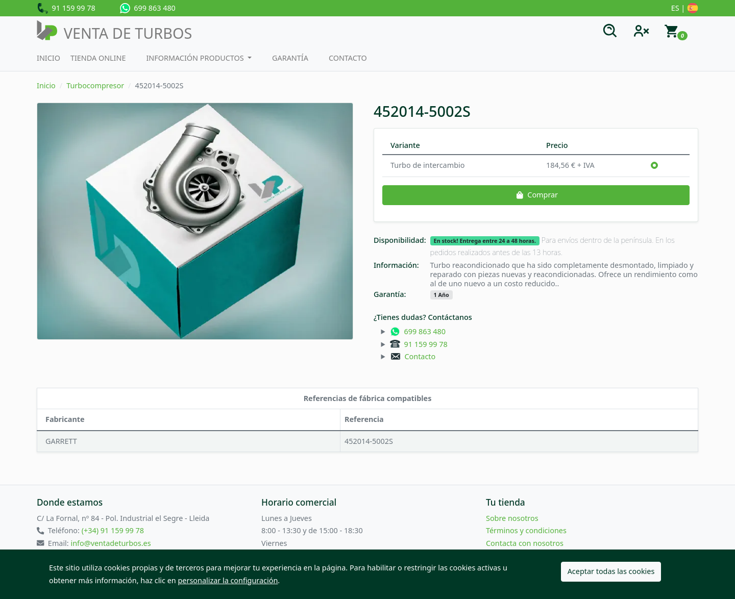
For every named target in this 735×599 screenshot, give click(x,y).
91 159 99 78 (66, 8)
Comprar (536, 194)
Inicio (48, 58)
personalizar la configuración (228, 580)
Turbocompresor (95, 85)
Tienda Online (98, 58)
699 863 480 (148, 8)
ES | (684, 8)
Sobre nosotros (512, 518)
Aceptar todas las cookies (611, 571)
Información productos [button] (196, 58)
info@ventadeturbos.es (110, 543)
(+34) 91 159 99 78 (113, 530)
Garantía (290, 58)
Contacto (348, 58)
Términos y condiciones (526, 530)
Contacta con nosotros (525, 543)
